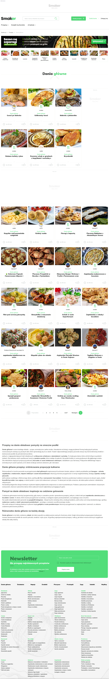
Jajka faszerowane (59, 618)
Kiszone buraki (85, 649)
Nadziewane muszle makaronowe (37, 666)
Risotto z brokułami (33, 626)
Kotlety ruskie (41, 233)
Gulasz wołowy (5, 668)
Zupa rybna (84, 620)
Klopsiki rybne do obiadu (41, 355)
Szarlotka (4, 622)
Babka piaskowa (59, 630)
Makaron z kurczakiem (34, 597)
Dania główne (14, 113)
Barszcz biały (58, 601)
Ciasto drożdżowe (6, 620)
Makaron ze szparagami (35, 645)
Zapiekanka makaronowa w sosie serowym (40, 664)
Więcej (41, 571)
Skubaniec (4, 636)
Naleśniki (3, 601)
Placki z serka (5, 605)
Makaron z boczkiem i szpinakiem (37, 674)
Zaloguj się (104, 18)
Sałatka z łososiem (86, 597)
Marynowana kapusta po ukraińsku (91, 647)
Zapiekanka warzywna (61, 668)
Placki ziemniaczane (34, 599)
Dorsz (29, 603)
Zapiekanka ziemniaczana (62, 666)
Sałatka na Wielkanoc (87, 605)
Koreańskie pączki (6, 651)
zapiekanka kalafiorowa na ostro (14, 356)
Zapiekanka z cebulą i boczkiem (95, 316)
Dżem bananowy (86, 653)
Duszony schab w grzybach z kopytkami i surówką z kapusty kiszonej (41, 158)
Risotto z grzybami (33, 624)
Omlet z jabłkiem (6, 603)
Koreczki (3, 649)
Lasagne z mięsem (59, 672)
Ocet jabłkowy (85, 643)
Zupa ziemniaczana (60, 603)
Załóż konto (93, 18)
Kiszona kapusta (86, 641)
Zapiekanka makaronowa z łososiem (95, 275)
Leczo (2, 662)
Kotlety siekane (32, 601)
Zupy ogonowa (58, 592)
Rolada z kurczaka (86, 666)
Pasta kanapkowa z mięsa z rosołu (11, 607)
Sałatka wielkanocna (60, 634)
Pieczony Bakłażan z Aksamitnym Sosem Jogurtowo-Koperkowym (95, 235)
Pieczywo (57, 584)
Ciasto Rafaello (5, 626)
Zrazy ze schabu (32, 607)
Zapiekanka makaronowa (35, 605)
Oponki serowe (5, 645)
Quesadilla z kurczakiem (88, 670)
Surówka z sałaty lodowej (88, 595)
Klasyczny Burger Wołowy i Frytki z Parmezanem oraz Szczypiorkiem (68, 276)
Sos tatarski (57, 632)
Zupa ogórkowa (59, 609)
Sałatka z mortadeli (87, 607)
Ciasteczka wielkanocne (61, 624)
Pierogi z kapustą (68, 233)
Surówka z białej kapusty (88, 611)
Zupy (81, 584)
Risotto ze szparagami (34, 628)
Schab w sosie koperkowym (68, 316)
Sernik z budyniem (6, 618)
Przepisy (4, 25)
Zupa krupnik (58, 597)
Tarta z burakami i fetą (88, 664)
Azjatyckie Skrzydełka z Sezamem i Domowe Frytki (41, 397)
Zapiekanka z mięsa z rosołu (62, 670)
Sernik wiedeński (33, 651)
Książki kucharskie (18, 25)
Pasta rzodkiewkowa (34, 647)
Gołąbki (30, 618)
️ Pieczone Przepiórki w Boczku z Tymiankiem (41, 275)
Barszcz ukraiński (59, 599)
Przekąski (70, 584)
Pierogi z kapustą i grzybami (89, 628)
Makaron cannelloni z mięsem (36, 676)
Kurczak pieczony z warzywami (37, 630)
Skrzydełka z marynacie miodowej (41, 316)
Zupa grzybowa (85, 622)
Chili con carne (5, 670)
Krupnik (30, 620)
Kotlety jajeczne (85, 662)
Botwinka (30, 641)
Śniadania (20, 584)
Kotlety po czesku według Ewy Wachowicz (68, 397)
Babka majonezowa (60, 645)
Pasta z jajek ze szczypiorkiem (36, 643)
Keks (82, 634)
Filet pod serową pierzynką (14, 315)
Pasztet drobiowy (59, 622)
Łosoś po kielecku (14, 115)
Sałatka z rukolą (86, 603)
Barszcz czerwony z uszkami (89, 618)
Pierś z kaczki (32, 592)
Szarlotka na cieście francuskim (10, 647)
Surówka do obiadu (86, 592)
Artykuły (31, 25)
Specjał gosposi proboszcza (14, 397)
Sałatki (92, 584)
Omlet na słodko (6, 595)
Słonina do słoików (86, 657)
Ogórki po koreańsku (87, 655)
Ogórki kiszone (85, 645)
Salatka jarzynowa (86, 601)
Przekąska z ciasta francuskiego (90, 668)
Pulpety (30, 595)
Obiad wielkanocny (60, 620)
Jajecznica (4, 592)
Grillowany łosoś (41, 115)
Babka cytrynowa (59, 628)
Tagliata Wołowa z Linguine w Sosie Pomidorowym (95, 357)
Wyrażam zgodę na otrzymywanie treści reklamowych (74, 563)
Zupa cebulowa (58, 613)
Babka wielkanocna (60, 626)
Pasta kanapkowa (6, 599)
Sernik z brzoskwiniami (34, 649)
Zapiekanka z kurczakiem (61, 664)
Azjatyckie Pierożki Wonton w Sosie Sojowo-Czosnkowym (68, 357)
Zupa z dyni (57, 595)
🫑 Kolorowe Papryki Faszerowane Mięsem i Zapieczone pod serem (14, 276)
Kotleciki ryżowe (32, 632)
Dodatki (44, 584)
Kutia (82, 632)
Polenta (30, 634)
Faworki (3, 643)
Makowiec (4, 628)
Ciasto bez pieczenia (7, 630)
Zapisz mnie (65, 569)
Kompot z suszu (85, 630)
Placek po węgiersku (7, 664)
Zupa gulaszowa (59, 607)
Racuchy (3, 597)
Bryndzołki (68, 156)
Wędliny (104, 584)
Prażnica (3, 611)
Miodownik (4, 634)
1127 (66, 413)
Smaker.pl (3, 32)
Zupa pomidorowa (59, 611)
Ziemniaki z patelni (95, 396)
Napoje (33, 584)
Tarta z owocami (59, 641)
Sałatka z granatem (87, 609)
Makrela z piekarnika (68, 115)
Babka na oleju (5, 624)
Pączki (3, 641)
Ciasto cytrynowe (6, 632)
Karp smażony (85, 626)
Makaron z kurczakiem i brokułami (38, 662)
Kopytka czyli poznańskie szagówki (14, 234)
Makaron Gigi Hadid (33, 672)
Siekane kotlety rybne (14, 156)
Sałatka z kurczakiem (87, 599)
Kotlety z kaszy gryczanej (35, 622)
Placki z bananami (6, 609)
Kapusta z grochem (86, 624)
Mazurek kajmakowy (60, 643)
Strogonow (4, 666)
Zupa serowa (58, 605)
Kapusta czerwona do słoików (89, 651)
